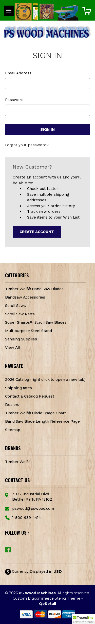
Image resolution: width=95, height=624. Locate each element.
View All (12, 347)
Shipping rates (18, 388)
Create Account (37, 231)
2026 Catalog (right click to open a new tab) (45, 379)
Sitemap (12, 430)
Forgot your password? (27, 145)
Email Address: (18, 73)
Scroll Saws (15, 305)
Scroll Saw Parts (20, 314)
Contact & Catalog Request (29, 396)
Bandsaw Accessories (25, 297)
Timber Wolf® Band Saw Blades (34, 289)
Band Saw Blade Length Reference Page (42, 421)
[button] (83, 619)
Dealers (12, 404)
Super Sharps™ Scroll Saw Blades (36, 322)
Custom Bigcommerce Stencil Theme (46, 598)
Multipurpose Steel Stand (28, 331)
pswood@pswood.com (33, 508)
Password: (15, 99)
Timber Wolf (16, 461)
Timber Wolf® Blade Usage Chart (35, 413)
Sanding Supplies (21, 339)
